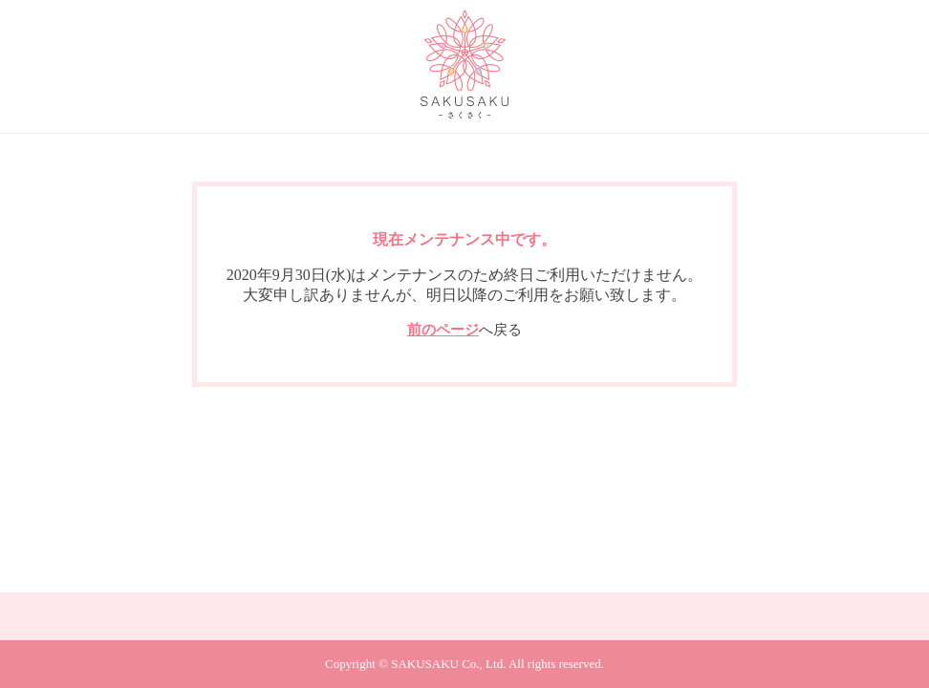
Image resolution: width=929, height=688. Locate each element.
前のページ (443, 329)
